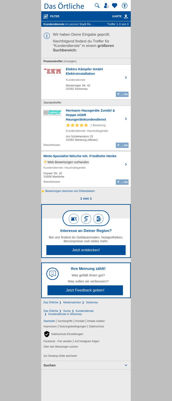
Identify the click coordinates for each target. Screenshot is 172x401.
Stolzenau (92, 302)
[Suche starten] (97, 5)
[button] (63, 334)
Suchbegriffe (65, 321)
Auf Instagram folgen (87, 341)
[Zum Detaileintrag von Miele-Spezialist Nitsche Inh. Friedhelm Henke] (86, 169)
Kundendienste (85, 311)
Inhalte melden (96, 321)
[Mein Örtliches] (107, 5)
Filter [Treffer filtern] (54, 16)
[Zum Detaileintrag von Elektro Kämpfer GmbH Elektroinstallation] (86, 82)
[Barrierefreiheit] (125, 5)
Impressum (50, 326)
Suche (67, 311)
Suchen (49, 365)
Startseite (49, 321)
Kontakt (79, 321)
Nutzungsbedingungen (73, 326)
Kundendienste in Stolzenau (65, 314)
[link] (126, 16)
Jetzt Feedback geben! (85, 290)
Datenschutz (96, 326)
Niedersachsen (72, 302)
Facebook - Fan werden (57, 341)
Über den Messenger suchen (60, 346)
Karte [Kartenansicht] (120, 16)
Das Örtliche (50, 302)
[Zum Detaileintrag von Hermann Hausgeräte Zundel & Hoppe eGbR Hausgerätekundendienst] (86, 128)
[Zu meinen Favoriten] (115, 5)
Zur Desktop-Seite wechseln (60, 355)
